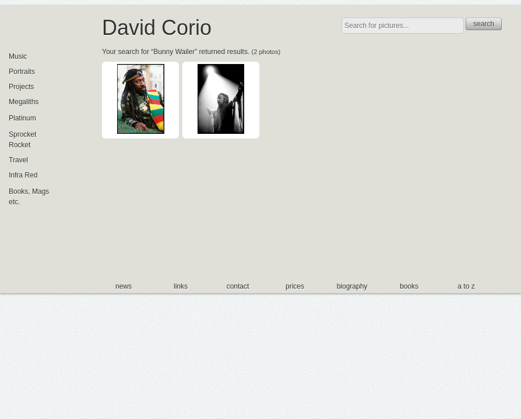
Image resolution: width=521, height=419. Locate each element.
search (483, 24)
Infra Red (23, 175)
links (181, 286)
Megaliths (23, 102)
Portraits (22, 72)
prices (295, 286)
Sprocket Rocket (22, 139)
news (123, 286)
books (409, 286)
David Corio (157, 28)
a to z (465, 286)
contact (238, 286)
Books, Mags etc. (29, 196)
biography (352, 286)
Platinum (22, 118)
